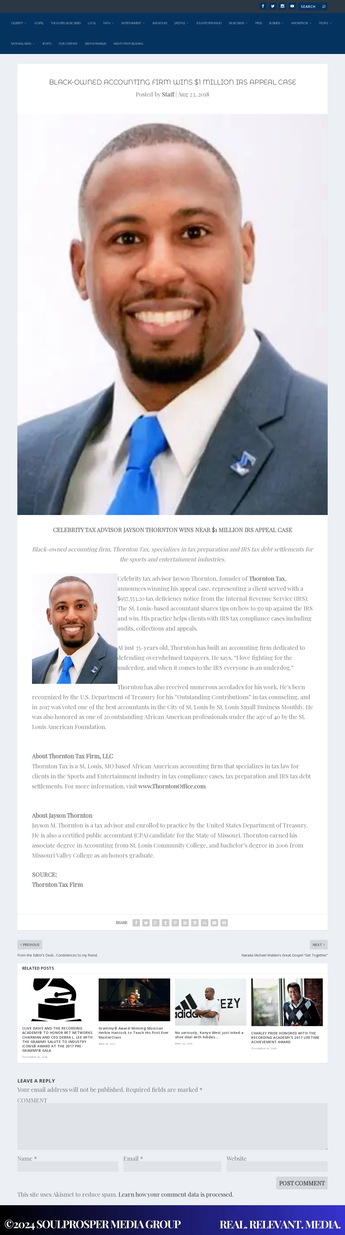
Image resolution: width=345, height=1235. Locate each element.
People (323, 23)
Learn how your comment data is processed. (175, 1194)
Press (258, 23)
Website (237, 1158)
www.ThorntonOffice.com (172, 786)
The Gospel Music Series (66, 23)
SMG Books (159, 23)
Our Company (68, 44)
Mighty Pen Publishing (128, 44)
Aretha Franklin (95, 44)
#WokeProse (299, 23)
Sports (46, 44)
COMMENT (32, 1100)
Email (133, 1158)
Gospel (38, 23)
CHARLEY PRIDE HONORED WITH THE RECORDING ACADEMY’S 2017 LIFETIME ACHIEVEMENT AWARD (285, 1037)
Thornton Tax (267, 578)
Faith (106, 23)
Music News (236, 23)
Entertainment (131, 23)
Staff (168, 94)
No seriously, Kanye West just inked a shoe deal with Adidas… (209, 1034)
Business (274, 23)
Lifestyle (179, 23)
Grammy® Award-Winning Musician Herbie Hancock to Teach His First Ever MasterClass (134, 1032)
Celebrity (17, 23)
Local (92, 23)
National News (21, 44)
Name (27, 1158)
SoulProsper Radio (209, 23)
